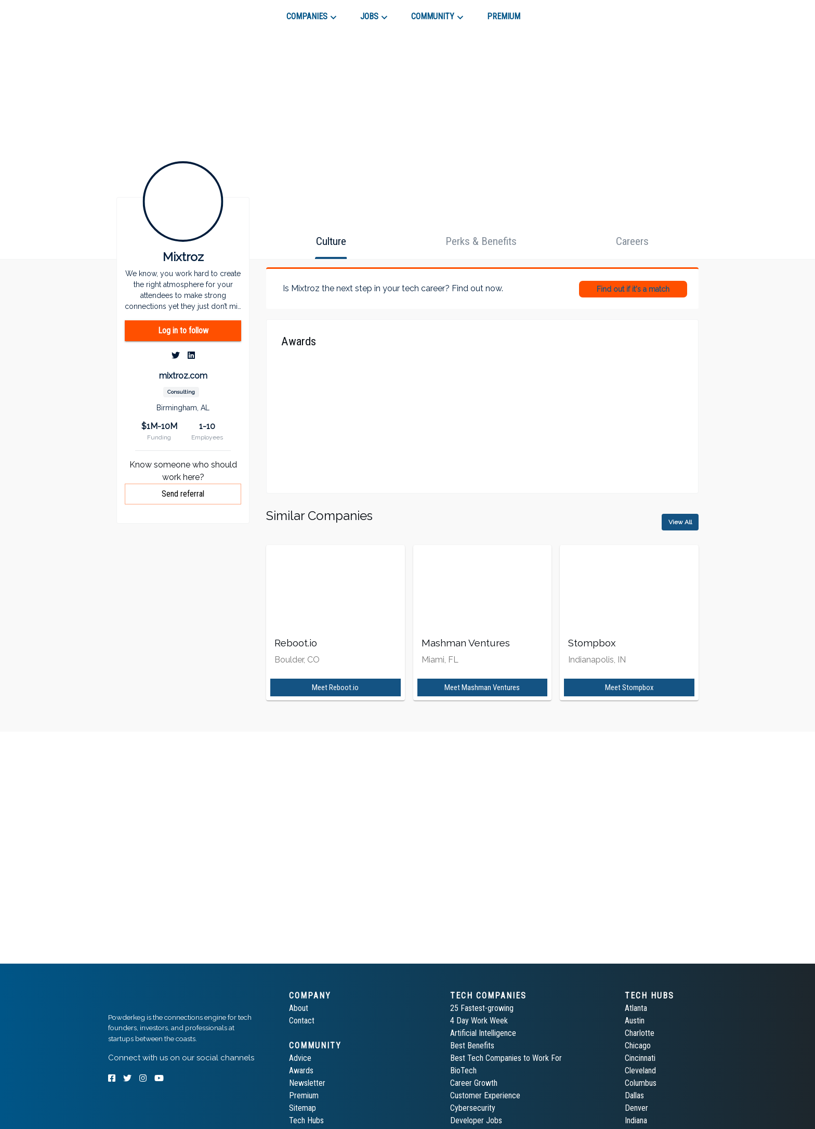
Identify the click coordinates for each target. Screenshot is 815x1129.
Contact (301, 1021)
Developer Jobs (476, 1120)
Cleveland (640, 1070)
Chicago (638, 1045)
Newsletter (307, 1083)
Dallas (634, 1095)
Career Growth (473, 1083)
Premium (304, 1095)
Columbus (640, 1083)
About (298, 1008)
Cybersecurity (472, 1108)
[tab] (145, 12)
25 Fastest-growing (482, 1008)
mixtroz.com (183, 376)
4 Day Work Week (479, 1021)
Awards (301, 1070)
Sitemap (302, 1108)
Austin (635, 1021)
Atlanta (636, 1008)
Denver (636, 1108)
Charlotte (639, 1033)
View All (680, 522)
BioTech (463, 1070)
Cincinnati (640, 1058)
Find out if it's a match (633, 289)
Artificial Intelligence (483, 1033)
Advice (300, 1058)
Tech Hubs (306, 1120)
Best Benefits (472, 1045)
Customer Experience (485, 1095)
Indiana (636, 1120)
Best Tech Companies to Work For (506, 1058)
